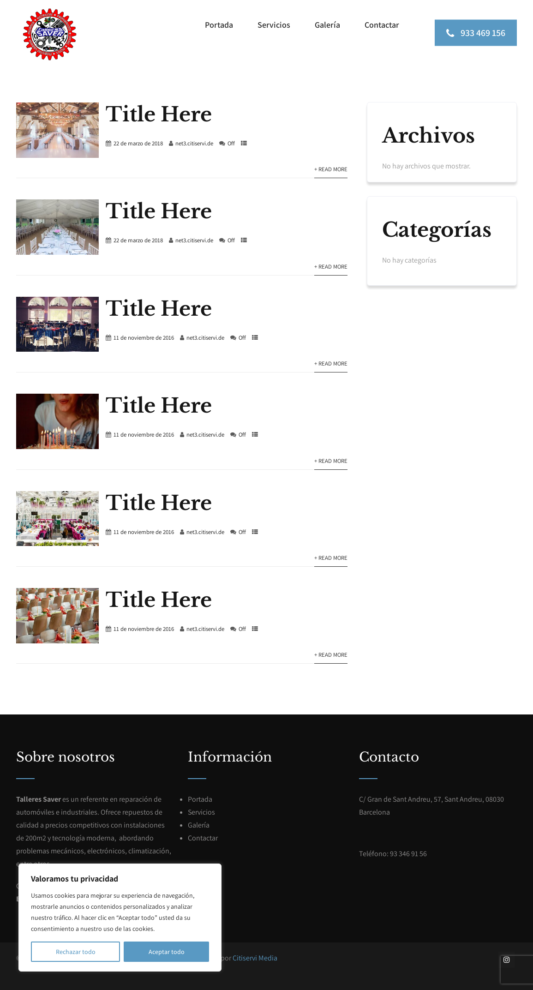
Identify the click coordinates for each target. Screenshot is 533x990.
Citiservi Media (255, 958)
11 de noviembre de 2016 (144, 338)
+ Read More (330, 169)
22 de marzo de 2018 (138, 143)
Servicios (274, 24)
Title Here (159, 114)
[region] (120, 918)
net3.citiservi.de (194, 143)
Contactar (382, 24)
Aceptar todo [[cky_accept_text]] (167, 952)
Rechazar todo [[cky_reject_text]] (76, 952)
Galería (327, 24)
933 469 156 (475, 32)
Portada (219, 24)
